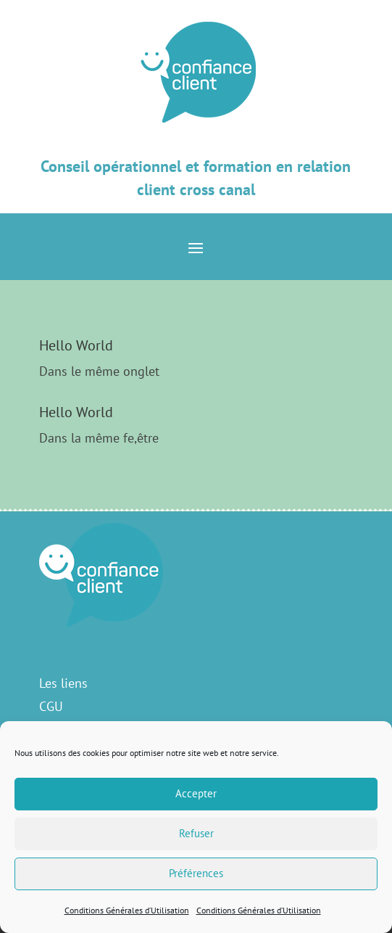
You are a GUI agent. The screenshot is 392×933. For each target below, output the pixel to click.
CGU (51, 706)
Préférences (196, 873)
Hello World (76, 345)
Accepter (196, 793)
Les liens (63, 683)
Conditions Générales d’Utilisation (126, 910)
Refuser (196, 833)
